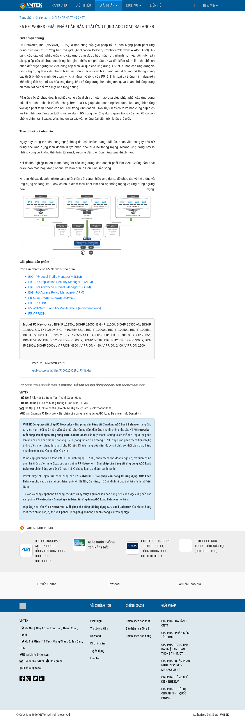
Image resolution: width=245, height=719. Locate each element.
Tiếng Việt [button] (210, 5)
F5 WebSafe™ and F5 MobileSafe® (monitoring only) (64, 308)
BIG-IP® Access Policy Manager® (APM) (56, 292)
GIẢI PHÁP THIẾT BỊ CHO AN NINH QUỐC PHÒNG (173, 693)
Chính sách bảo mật (138, 621)
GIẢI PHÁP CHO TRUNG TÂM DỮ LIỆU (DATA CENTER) (209, 545)
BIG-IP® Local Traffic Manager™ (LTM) (55, 276)
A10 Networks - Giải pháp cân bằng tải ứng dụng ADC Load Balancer (50, 550)
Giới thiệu (83, 5)
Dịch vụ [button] (133, 5)
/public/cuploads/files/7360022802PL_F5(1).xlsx (61, 370)
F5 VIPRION (36, 313)
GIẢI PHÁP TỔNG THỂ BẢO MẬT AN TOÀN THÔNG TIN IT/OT (174, 649)
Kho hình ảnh (98, 643)
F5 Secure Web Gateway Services (51, 297)
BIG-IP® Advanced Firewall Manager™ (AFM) (59, 287)
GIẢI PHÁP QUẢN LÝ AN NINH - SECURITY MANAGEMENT (175, 665)
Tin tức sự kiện (99, 628)
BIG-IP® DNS (37, 303)
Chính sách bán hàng (138, 636)
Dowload (95, 636)
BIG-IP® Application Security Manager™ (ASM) (60, 282)
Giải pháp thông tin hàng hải (101, 544)
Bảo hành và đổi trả (137, 628)
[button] (194, 5)
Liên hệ (155, 5)
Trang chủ (58, 5)
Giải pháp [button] (108, 5)
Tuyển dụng (97, 651)
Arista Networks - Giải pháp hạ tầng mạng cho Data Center (155, 548)
